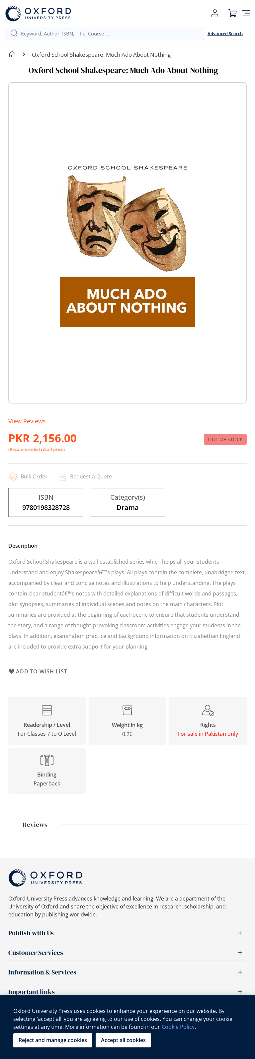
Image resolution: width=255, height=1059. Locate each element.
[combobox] (110, 33)
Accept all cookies (123, 1040)
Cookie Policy (178, 1026)
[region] (127, 1027)
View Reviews (27, 421)
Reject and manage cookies (53, 1040)
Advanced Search (225, 33)
